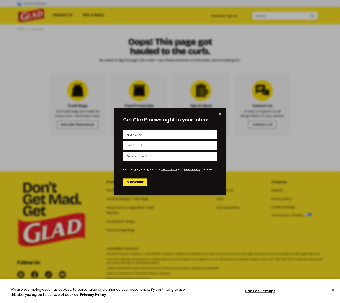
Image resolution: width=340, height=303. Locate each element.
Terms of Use (169, 169)
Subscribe (136, 182)
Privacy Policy (192, 169)
